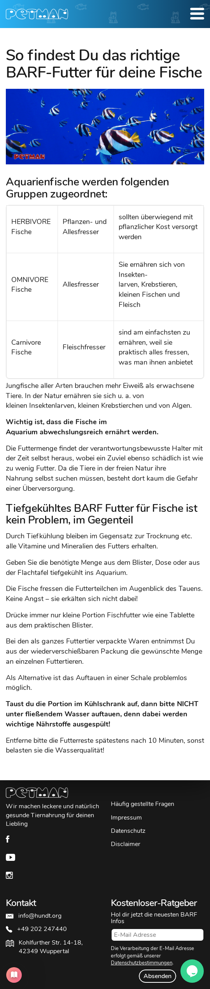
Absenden (158, 976)
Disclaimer (125, 844)
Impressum (126, 817)
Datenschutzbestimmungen (141, 962)
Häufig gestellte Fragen (142, 804)
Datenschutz (128, 831)
